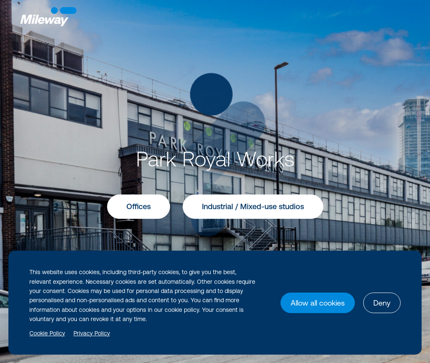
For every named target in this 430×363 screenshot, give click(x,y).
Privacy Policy (91, 333)
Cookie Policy (47, 333)
